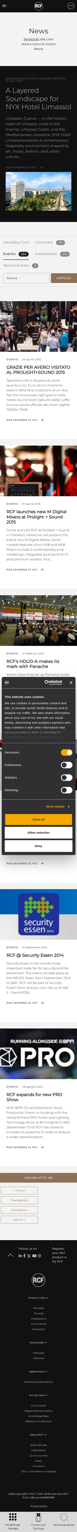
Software (38, 1358)
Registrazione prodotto (38, 1410)
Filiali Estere (38, 1450)
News (38, 1460)
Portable (38, 1308)
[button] (38, 1178)
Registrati (31, 39)
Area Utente (38, 1405)
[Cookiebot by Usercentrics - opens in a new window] (46, 682)
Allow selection (38, 832)
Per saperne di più (21, 167)
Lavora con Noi (38, 1455)
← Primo (19, 1190)
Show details (55, 806)
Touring (38, 1313)
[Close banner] (71, 682)
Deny (38, 846)
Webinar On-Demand (38, 1421)
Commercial (38, 1323)
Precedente (19, 1200)
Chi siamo (39, 1466)
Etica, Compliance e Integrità (38, 1471)
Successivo (19, 1210)
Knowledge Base (38, 1416)
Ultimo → (19, 1220)
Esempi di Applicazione (38, 1381)
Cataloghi (38, 1352)
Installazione (38, 1318)
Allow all (38, 819)
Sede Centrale (38, 1445)
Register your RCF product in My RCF (59, 1255)
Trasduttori (38, 1329)
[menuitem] (38, 1506)
